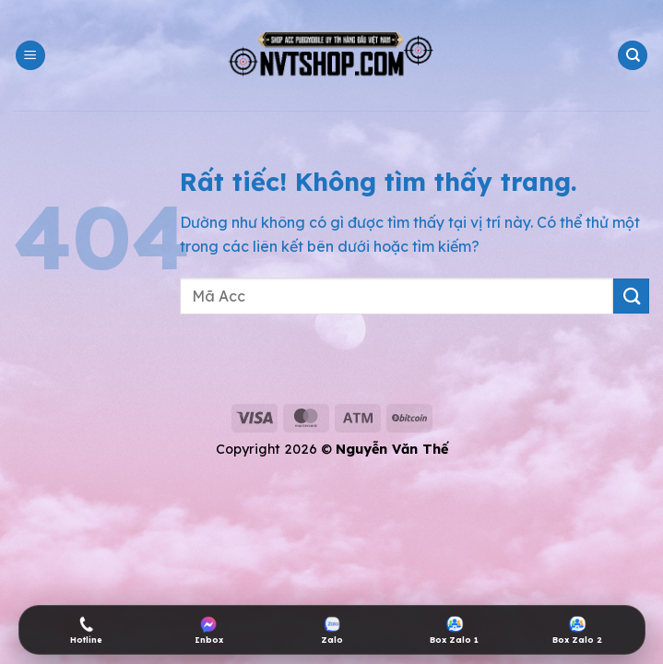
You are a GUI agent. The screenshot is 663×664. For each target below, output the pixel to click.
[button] (30, 55)
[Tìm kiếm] (632, 55)
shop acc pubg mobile (78, 372)
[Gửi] (631, 296)
